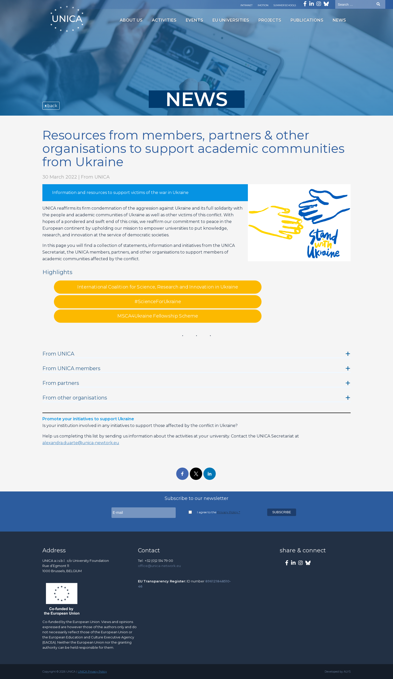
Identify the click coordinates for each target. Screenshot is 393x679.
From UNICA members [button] (71, 368)
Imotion (263, 5)
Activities (164, 20)
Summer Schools (285, 5)
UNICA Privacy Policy (92, 671)
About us (131, 20)
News (339, 20)
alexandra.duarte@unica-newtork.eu (80, 442)
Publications (307, 20)
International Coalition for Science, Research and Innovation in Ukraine (157, 287)
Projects (269, 20)
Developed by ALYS (338, 671)
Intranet (246, 5)
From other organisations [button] (74, 398)
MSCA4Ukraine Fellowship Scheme (157, 316)
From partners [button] (60, 383)
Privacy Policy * (228, 512)
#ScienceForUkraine (157, 301)
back (51, 105)
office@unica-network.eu (159, 566)
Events (194, 20)
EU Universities (230, 20)
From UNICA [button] (58, 354)
